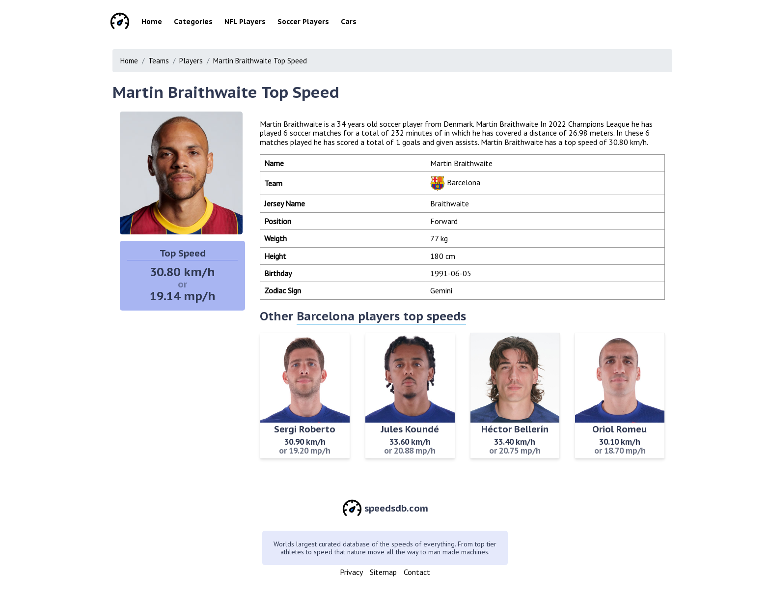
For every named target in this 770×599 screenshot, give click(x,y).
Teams (158, 61)
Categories (193, 21)
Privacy (351, 572)
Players (191, 61)
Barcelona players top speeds (381, 316)
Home (151, 21)
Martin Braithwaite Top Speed (260, 61)
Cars (349, 21)
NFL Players (245, 21)
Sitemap (383, 572)
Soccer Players (303, 21)
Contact (417, 572)
